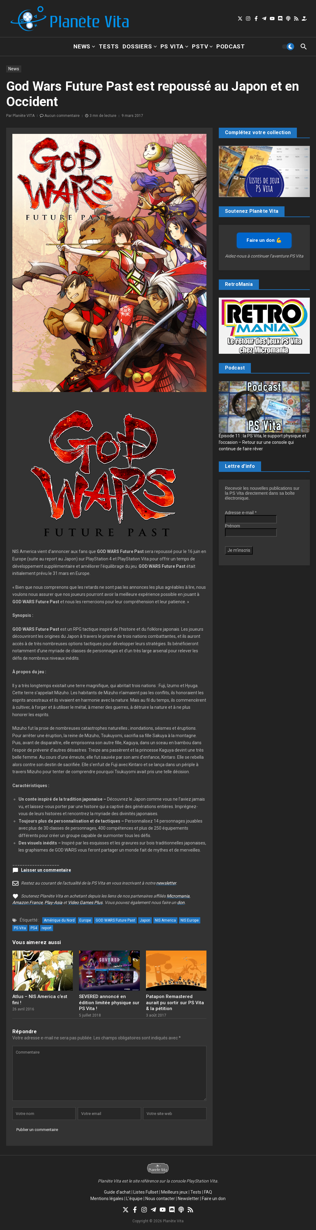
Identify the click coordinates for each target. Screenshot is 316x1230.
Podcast (230, 46)
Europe (85, 920)
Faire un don (214, 1198)
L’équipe (134, 1198)
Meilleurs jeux (174, 1192)
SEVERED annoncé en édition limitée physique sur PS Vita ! (109, 1002)
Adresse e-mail (241, 512)
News (84, 46)
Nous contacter (160, 1198)
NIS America (165, 920)
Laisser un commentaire (46, 870)
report (47, 928)
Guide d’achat (117, 1192)
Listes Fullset (145, 1192)
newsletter (166, 883)
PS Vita (174, 46)
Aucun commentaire (62, 116)
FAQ (208, 1192)
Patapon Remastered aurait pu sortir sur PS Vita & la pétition (175, 1002)
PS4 (34, 928)
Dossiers (139, 46)
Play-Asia (53, 902)
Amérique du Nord (59, 920)
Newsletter (188, 1198)
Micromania (178, 896)
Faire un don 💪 (264, 240)
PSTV (202, 46)
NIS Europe (190, 920)
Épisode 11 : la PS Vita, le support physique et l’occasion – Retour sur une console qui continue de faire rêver (262, 442)
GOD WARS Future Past (115, 920)
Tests (109, 46)
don (181, 902)
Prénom (232, 525)
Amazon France (27, 902)
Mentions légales (106, 1198)
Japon (145, 920)
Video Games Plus (85, 902)
